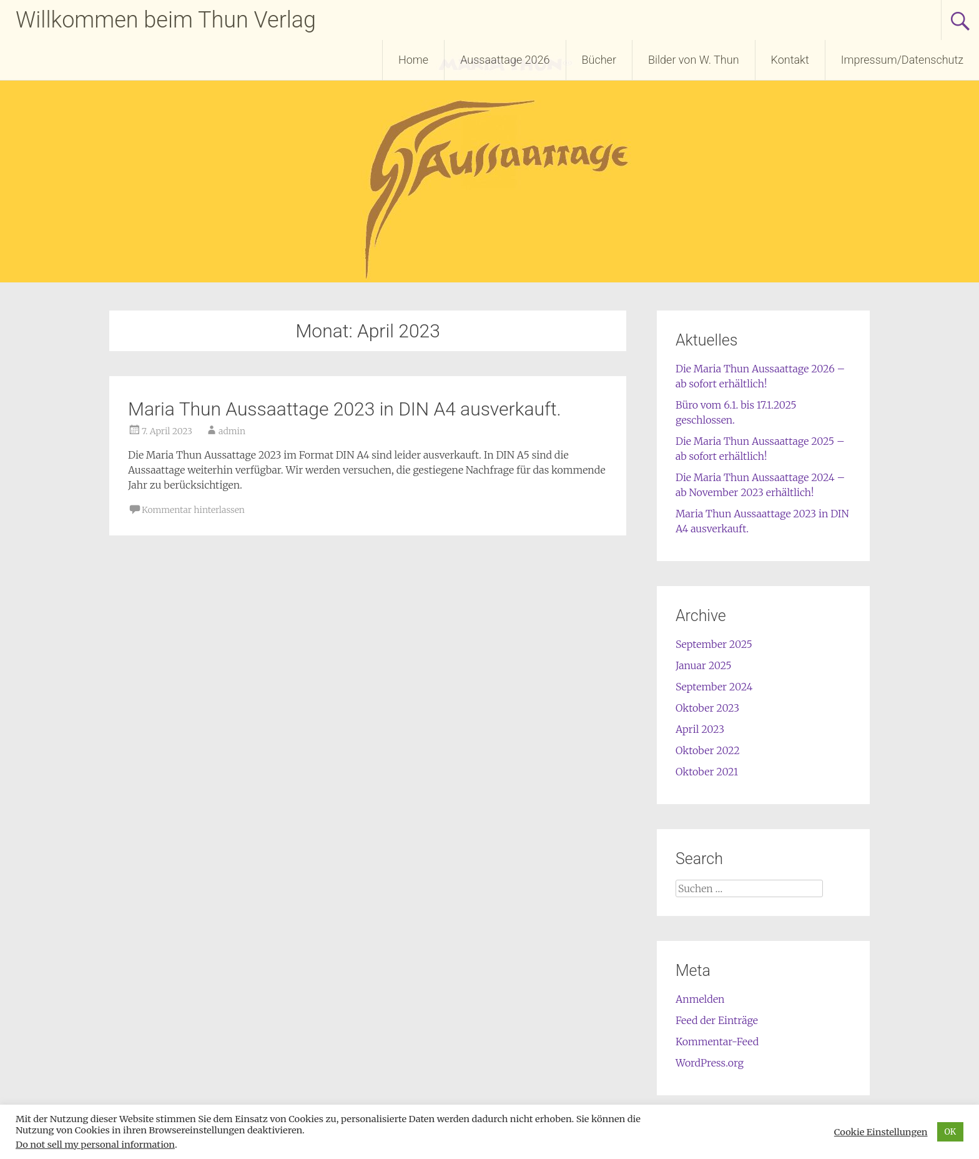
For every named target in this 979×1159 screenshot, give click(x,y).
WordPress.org (710, 1063)
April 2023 (700, 729)
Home (413, 59)
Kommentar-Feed (717, 1041)
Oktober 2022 (708, 750)
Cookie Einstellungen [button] (881, 1132)
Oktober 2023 (707, 708)
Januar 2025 (704, 665)
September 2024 (714, 686)
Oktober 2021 (707, 771)
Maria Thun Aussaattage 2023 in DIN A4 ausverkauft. (344, 409)
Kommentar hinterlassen (193, 509)
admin (232, 431)
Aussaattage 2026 (504, 59)
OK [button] (951, 1132)
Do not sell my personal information (95, 1144)
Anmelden (700, 999)
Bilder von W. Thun (693, 59)
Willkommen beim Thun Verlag (166, 20)
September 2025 (714, 644)
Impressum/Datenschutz (902, 59)
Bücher (599, 59)
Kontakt (790, 59)
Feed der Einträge (717, 1020)
